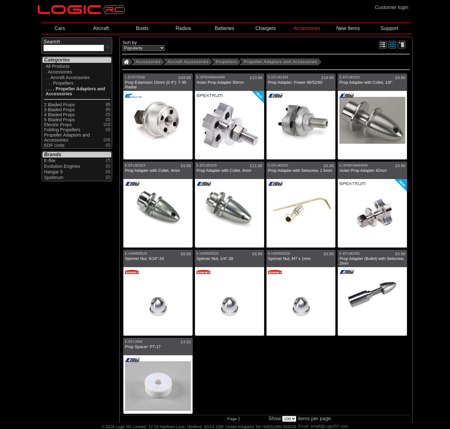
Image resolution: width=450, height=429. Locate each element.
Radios (183, 28)
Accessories (306, 28)
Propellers (226, 61)
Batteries (224, 28)
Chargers (265, 28)
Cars (59, 28)
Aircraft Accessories (188, 61)
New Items (348, 28)
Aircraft (101, 28)
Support (389, 28)
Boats (142, 28)
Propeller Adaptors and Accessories (281, 61)
